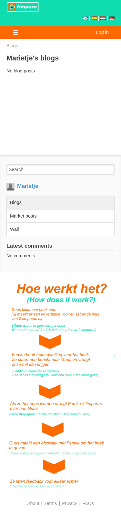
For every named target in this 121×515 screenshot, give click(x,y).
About (33, 503)
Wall (14, 229)
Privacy (69, 503)
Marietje (27, 186)
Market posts (23, 216)
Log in (102, 32)
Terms (50, 503)
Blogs (12, 45)
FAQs (88, 503)
